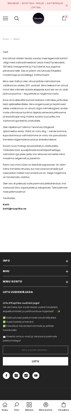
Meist (16, 39)
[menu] (5, 18)
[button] (16, 407)
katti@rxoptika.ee (14, 208)
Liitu (35, 361)
